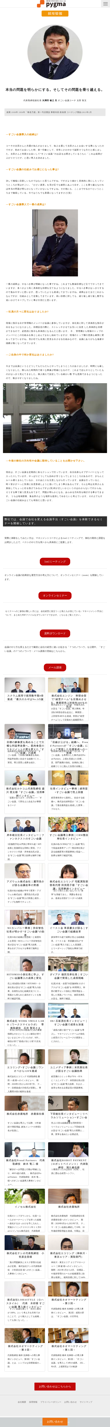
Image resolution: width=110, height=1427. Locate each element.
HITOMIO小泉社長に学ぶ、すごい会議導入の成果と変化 (25, 976)
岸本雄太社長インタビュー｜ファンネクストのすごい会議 (25, 837)
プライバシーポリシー (50, 1402)
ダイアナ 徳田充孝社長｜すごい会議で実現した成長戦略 (69, 976)
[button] (105, 4)
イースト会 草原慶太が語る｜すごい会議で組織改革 (69, 930)
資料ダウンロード (55, 633)
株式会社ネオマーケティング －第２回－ (70, 1301)
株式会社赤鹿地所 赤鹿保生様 (25, 1114)
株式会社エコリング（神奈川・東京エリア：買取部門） (69, 1255)
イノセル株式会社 (25, 1207)
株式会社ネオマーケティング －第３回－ (26, 1348)
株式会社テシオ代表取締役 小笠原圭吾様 (25, 1255)
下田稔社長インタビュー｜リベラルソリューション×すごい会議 (69, 1117)
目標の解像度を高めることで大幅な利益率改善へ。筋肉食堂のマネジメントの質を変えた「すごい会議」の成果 (25, 747)
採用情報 (33, 1402)
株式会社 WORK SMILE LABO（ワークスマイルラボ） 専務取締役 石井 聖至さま (25, 1024)
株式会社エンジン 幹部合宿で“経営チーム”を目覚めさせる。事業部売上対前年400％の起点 (69, 701)
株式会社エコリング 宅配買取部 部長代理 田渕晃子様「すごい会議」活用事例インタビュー (69, 885)
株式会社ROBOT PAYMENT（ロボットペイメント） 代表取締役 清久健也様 (69, 1164)
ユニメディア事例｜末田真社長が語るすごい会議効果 (69, 1069)
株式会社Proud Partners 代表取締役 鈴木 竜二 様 (25, 1162)
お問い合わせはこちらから (55, 1386)
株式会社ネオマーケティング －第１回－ (70, 1348)
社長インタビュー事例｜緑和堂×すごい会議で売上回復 (69, 790)
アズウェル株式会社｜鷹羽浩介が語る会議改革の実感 (25, 883)
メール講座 (55, 667)
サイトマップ (86, 1402)
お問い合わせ (70, 1402)
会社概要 (22, 1402)
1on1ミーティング (55, 561)
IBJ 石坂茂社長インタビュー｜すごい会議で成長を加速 (69, 1023)
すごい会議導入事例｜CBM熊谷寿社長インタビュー (69, 837)
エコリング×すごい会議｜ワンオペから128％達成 (25, 1069)
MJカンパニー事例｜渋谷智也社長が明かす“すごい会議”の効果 (25, 931)
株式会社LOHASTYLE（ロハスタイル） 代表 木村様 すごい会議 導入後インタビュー (25, 1303)
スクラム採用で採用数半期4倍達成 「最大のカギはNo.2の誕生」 (25, 699)
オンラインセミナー (55, 595)
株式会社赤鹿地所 (69, 1207)
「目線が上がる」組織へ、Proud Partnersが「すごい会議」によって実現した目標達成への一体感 (69, 747)
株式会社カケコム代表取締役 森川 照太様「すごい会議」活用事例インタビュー (25, 792)
